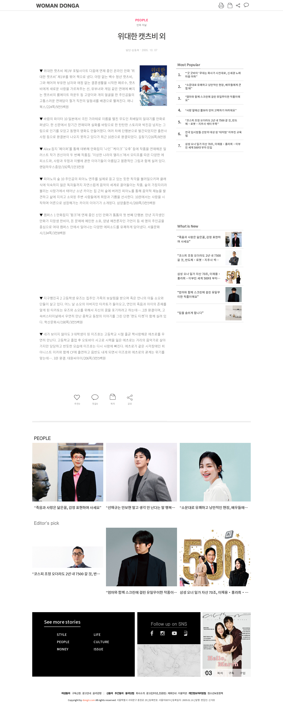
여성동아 (65, 693)
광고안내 (86, 693)
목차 (220, 673)
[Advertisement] (94, 264)
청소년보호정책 (215, 693)
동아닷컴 (129, 693)
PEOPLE (141, 20)
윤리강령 (97, 693)
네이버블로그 (185, 633)
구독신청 (76, 693)
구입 (242, 673)
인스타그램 (162, 633)
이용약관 (182, 693)
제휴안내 (172, 693)
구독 (231, 673)
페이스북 (152, 633)
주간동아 (119, 693)
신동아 (109, 693)
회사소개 (140, 693)
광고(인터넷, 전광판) (156, 693)
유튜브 (174, 633)
